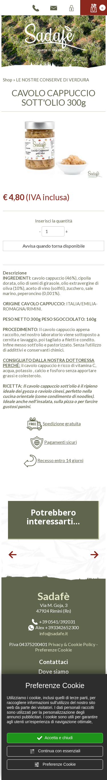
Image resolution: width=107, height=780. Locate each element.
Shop (7, 79)
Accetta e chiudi (55, 738)
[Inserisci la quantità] (53, 231)
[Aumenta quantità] (66, 231)
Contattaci (53, 661)
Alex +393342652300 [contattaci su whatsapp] (53, 627)
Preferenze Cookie (55, 764)
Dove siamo (54, 671)
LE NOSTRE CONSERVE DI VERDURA (52, 79)
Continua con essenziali (55, 751)
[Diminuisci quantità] (40, 231)
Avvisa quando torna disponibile (54, 245)
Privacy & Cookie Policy (71, 644)
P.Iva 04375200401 (28, 644)
